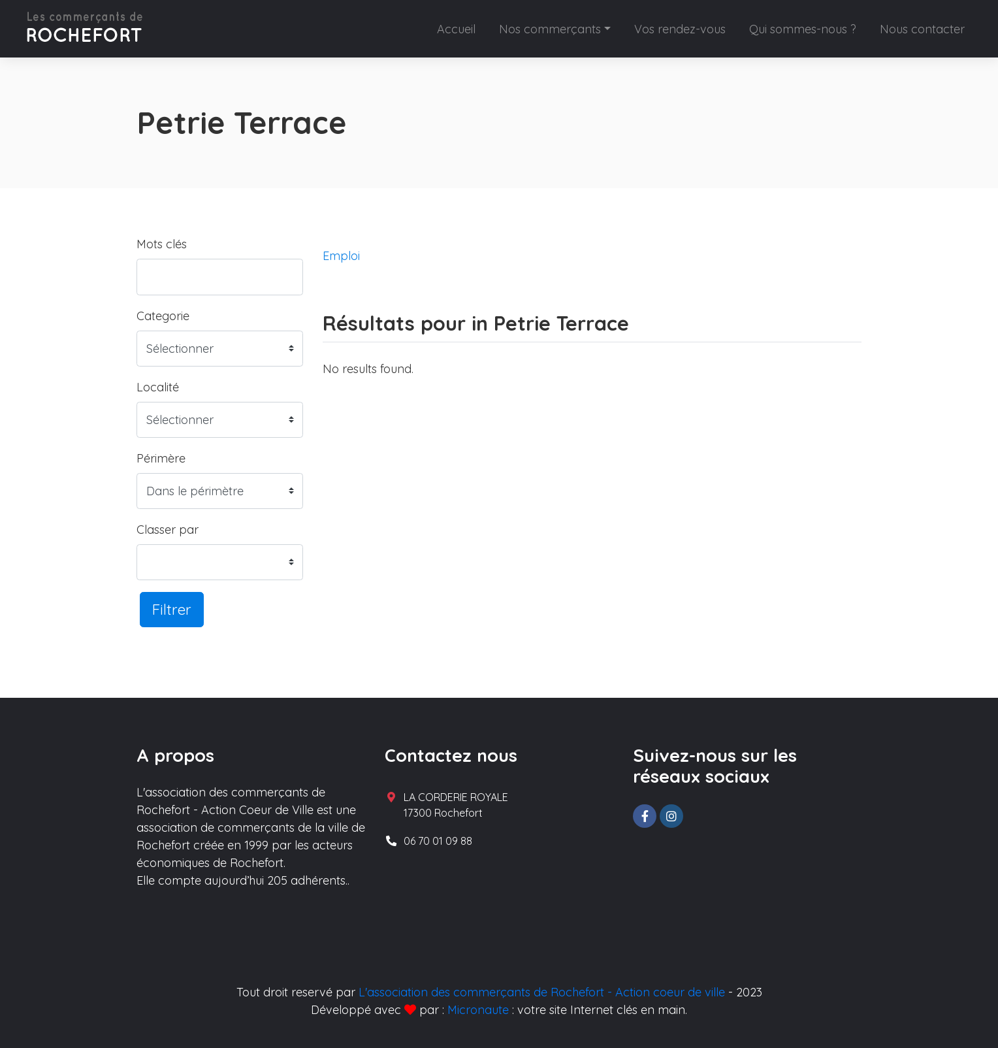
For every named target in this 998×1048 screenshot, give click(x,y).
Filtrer (171, 609)
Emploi (341, 255)
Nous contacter (922, 29)
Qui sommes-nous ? (802, 29)
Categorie (163, 315)
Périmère (161, 458)
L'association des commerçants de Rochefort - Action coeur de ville (542, 992)
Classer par (168, 529)
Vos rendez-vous (680, 29)
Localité (158, 387)
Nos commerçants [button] (550, 29)
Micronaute (478, 1009)
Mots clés (162, 244)
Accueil (456, 29)
